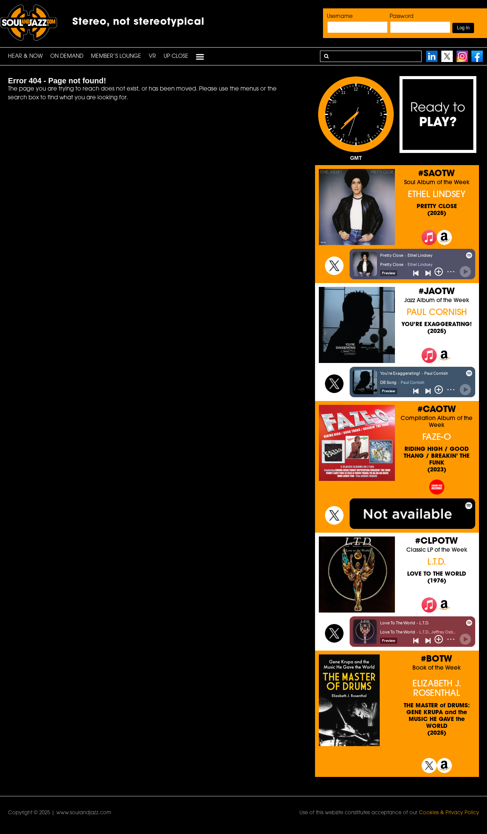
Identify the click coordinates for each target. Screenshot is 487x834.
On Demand (66, 56)
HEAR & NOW (25, 56)
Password (402, 16)
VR (152, 56)
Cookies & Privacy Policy (449, 812)
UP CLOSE (176, 56)
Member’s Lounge (116, 56)
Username (340, 16)
